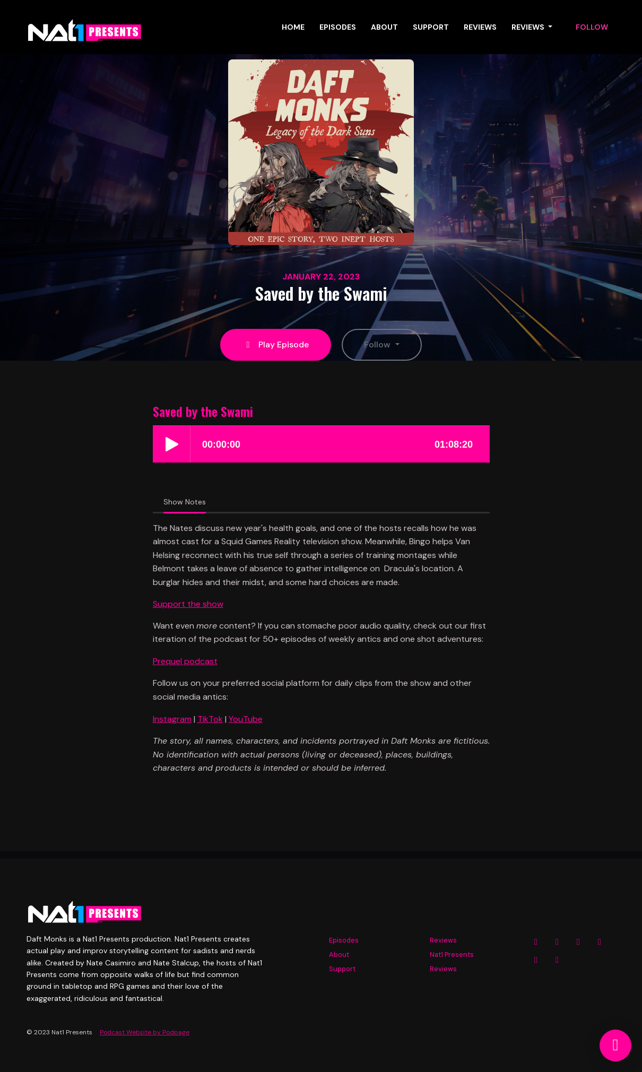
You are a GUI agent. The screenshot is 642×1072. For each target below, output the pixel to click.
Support (431, 27)
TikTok (210, 719)
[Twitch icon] (536, 960)
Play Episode (275, 344)
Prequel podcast (185, 661)
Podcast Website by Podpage (144, 1032)
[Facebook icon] (557, 942)
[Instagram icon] (536, 942)
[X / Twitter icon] (578, 942)
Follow (592, 27)
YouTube (246, 719)
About (384, 27)
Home (293, 27)
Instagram (172, 719)
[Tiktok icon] (557, 960)
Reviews (480, 27)
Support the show (188, 603)
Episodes (337, 27)
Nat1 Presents (452, 954)
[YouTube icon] (599, 942)
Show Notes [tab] (184, 502)
